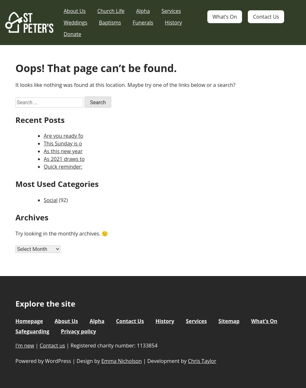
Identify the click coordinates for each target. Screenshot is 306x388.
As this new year (63, 151)
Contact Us (266, 16)
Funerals (143, 22)
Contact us (52, 345)
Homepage (29, 321)
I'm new (24, 345)
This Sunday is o (63, 143)
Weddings (75, 22)
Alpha (143, 10)
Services (171, 10)
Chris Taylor (202, 361)
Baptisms (110, 22)
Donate (72, 34)
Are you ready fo (63, 135)
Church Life (111, 10)
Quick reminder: (63, 166)
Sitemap (229, 321)
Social (51, 200)
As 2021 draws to (64, 158)
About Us (75, 10)
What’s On (224, 16)
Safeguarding (32, 331)
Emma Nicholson (121, 361)
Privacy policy (78, 331)
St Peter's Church (29, 22)
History (173, 22)
